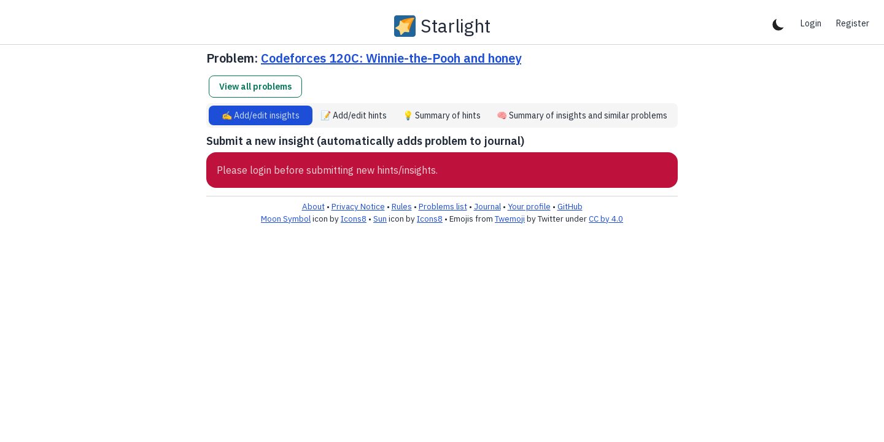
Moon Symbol (286, 218)
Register (852, 23)
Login (811, 23)
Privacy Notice (358, 206)
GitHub (570, 206)
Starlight (455, 26)
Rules (402, 206)
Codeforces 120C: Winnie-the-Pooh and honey (391, 58)
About (313, 206)
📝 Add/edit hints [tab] (353, 115)
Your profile (529, 206)
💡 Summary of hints (442, 115)
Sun (380, 218)
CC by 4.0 (606, 218)
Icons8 (353, 218)
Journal (487, 206)
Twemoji (510, 218)
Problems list (443, 206)
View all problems (255, 86)
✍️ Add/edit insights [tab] (261, 115)
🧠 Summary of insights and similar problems (582, 115)
